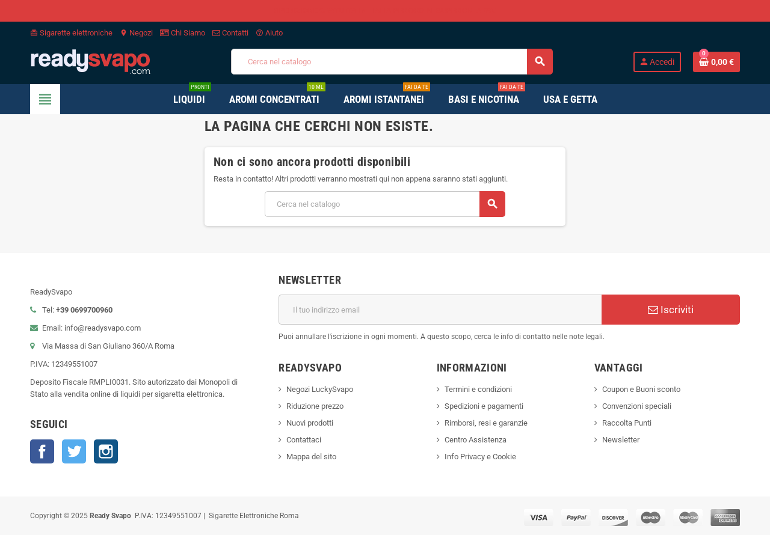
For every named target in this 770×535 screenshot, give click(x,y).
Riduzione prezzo (314, 406)
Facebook (42, 451)
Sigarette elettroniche (71, 32)
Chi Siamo (182, 32)
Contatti (230, 32)
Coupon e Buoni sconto (641, 389)
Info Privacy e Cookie (480, 456)
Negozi (136, 32)
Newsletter (620, 439)
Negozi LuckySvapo (319, 389)
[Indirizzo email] (440, 310)
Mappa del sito (311, 456)
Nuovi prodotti (309, 422)
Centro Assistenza (476, 439)
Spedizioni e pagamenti (484, 406)
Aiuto (269, 32)
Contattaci (303, 439)
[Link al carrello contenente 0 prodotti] (716, 62)
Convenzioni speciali (636, 406)
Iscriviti (671, 310)
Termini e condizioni (478, 389)
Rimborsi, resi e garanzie (486, 422)
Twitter (74, 451)
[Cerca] (391, 62)
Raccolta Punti (626, 422)
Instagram (106, 451)
